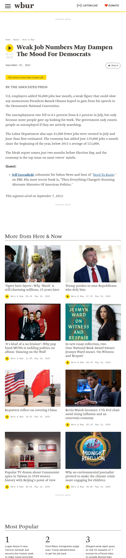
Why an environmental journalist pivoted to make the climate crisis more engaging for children (90, 476)
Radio (16, 40)
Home (8, 40)
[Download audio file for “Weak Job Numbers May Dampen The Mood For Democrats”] (7, 54)
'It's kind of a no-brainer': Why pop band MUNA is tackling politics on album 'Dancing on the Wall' (30, 348)
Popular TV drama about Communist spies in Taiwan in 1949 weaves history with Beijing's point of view (32, 476)
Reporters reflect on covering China (31, 410)
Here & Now (28, 40)
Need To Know (103, 175)
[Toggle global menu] (8, 6)
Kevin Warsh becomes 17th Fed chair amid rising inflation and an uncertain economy (92, 414)
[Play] (7, 296)
